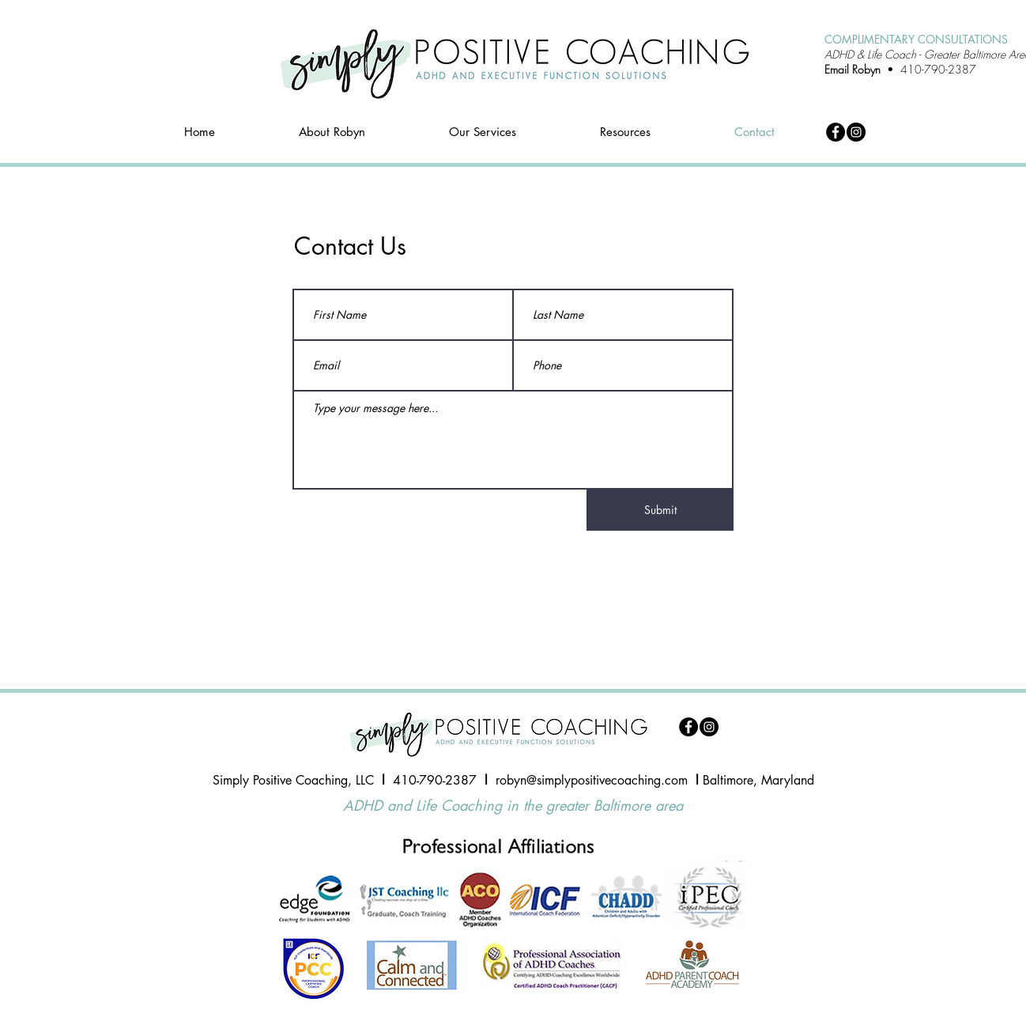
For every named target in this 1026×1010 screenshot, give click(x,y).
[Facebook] (835, 132)
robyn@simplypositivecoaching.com (592, 780)
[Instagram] (856, 132)
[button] (482, 132)
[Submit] (660, 510)
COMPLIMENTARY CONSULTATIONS (916, 39)
